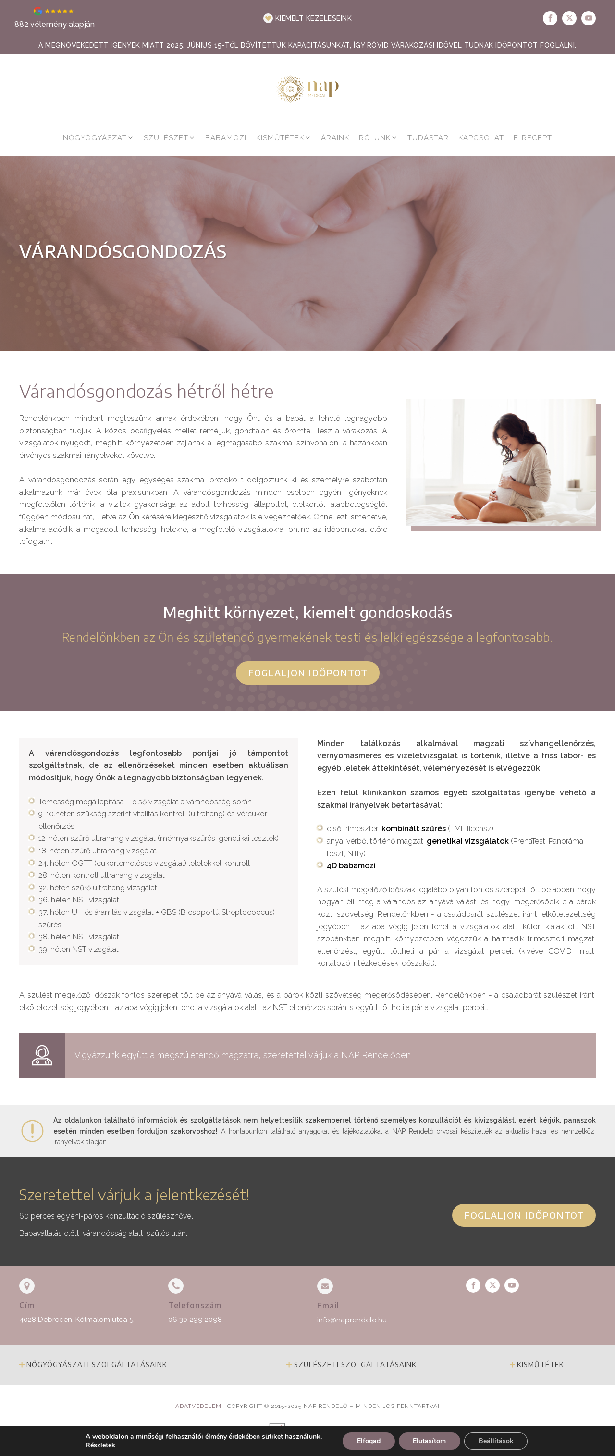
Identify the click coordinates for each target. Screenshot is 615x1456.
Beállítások (496, 1440)
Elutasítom (429, 1440)
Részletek (100, 1445)
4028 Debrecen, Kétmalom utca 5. (77, 1319)
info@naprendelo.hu (352, 1320)
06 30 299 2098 (195, 1319)
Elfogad (368, 1440)
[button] (307, 18)
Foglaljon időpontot (308, 672)
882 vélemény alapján (54, 24)
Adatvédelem (198, 1406)
